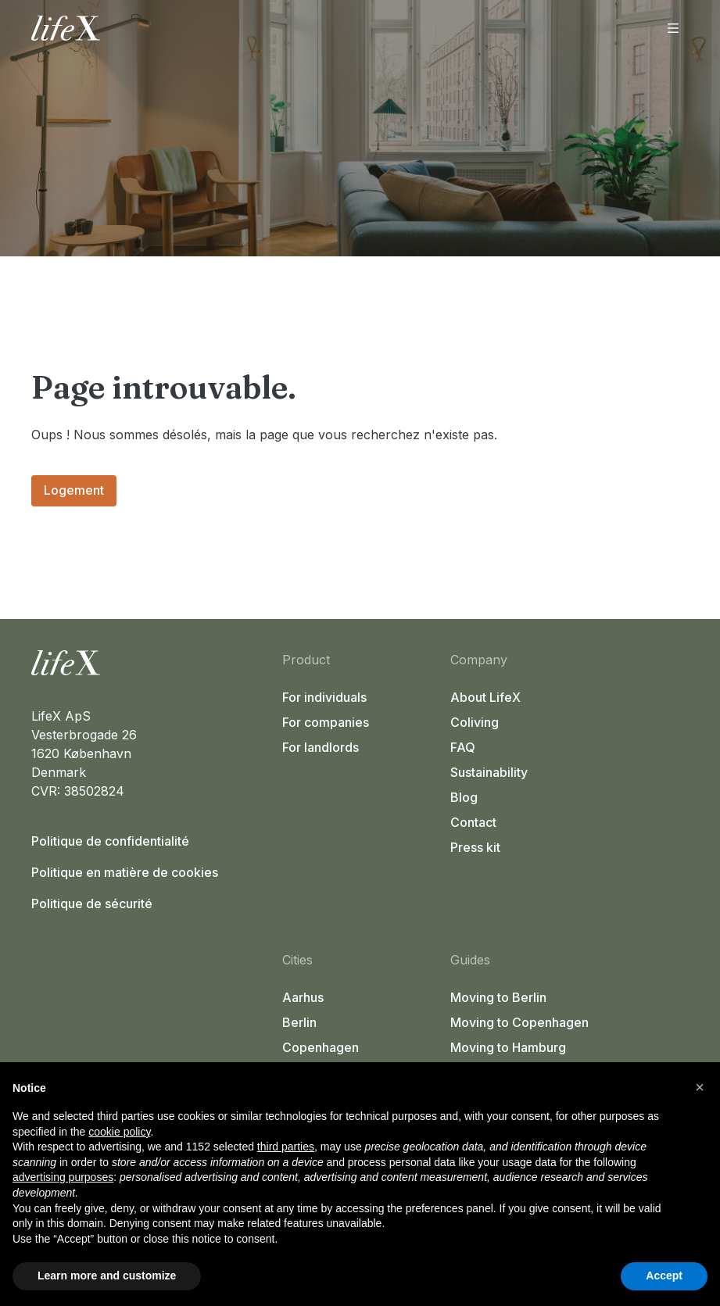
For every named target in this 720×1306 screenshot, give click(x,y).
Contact (473, 822)
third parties (285, 1146)
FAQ (462, 747)
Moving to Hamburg (508, 1047)
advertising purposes (63, 1177)
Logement (74, 490)
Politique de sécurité (91, 903)
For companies (325, 722)
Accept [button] (664, 1275)
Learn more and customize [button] (107, 1275)
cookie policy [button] (119, 1131)
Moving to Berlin (498, 997)
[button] (699, 1087)
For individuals (324, 697)
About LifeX (485, 697)
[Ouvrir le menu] (673, 28)
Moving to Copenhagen (519, 1022)
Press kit (475, 847)
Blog (464, 797)
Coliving (474, 722)
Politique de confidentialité (110, 841)
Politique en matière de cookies (124, 872)
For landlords (320, 747)
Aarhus (303, 997)
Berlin (299, 1022)
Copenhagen (320, 1047)
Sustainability (489, 772)
